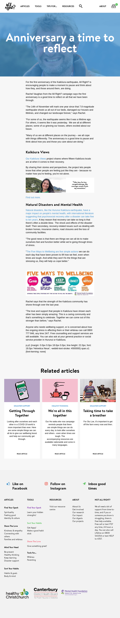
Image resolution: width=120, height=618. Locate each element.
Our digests (77, 519)
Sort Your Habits (11, 569)
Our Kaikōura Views (36, 158)
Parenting (31, 560)
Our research (78, 513)
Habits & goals (10, 574)
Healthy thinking (11, 555)
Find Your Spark (11, 508)
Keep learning (10, 558)
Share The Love (11, 526)
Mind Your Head (11, 548)
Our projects (78, 522)
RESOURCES (68, 7)
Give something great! (37, 546)
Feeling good (10, 516)
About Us (76, 507)
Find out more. (33, 197)
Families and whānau (13, 540)
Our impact (77, 516)
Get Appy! (31, 528)
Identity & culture (12, 518)
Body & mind (10, 576)
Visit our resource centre (57, 508)
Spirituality (9, 513)
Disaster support (11, 561)
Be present (9, 552)
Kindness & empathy (13, 531)
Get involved (78, 510)
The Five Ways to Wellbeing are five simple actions (52, 251)
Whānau (30, 557)
